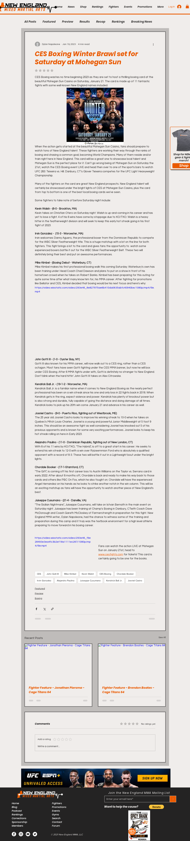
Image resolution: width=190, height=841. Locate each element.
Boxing (38, 598)
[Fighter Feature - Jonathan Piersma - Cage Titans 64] (58, 663)
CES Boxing (105, 574)
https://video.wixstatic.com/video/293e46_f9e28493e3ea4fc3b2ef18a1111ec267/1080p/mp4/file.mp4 (63, 542)
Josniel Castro (135, 580)
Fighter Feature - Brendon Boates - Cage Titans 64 (128, 690)
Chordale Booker (125, 574)
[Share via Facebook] (36, 608)
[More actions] (153, 44)
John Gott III (53, 574)
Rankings (118, 21)
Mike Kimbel (70, 574)
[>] (173, 799)
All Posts (30, 21)
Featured (49, 21)
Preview (67, 21)
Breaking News (141, 21)
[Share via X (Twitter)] (44, 608)
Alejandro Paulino (65, 580)
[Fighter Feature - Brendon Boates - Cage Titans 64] (131, 663)
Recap (100, 21)
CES (39, 574)
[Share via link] (52, 608)
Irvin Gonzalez (44, 580)
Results (85, 21)
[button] (187, 6)
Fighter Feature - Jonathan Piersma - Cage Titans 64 (56, 690)
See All (162, 637)
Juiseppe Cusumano (90, 580)
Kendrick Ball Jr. (114, 580)
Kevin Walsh (88, 574)
